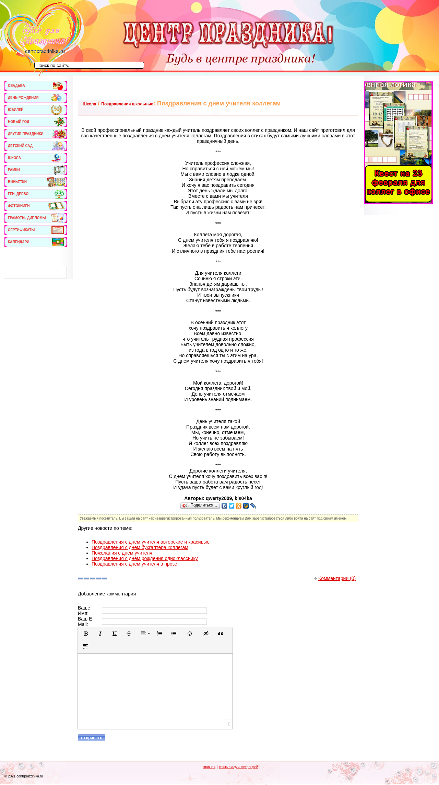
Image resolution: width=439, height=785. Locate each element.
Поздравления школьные (127, 104)
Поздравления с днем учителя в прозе (134, 564)
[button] (85, 633)
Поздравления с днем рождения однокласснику (145, 558)
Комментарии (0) (335, 578)
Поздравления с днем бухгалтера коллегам (140, 547)
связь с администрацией (238, 767)
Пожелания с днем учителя (122, 553)
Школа (89, 104)
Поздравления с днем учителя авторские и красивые (151, 542)
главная (209, 767)
